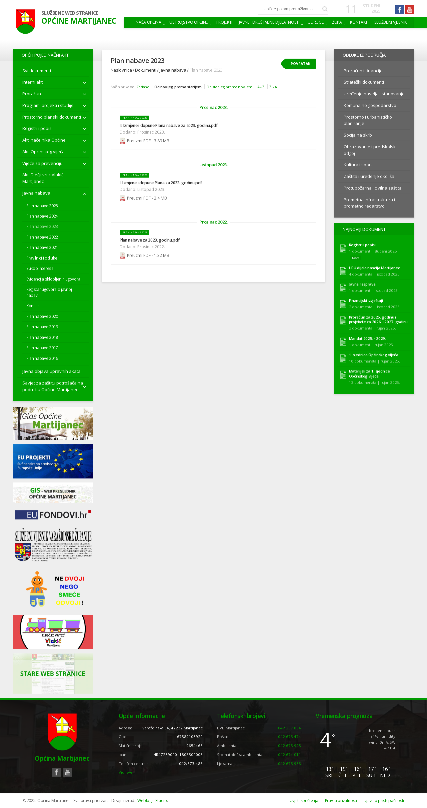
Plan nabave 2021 (42, 247)
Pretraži (325, 9)
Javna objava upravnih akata (51, 371)
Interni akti (33, 82)
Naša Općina (148, 22)
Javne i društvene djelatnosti (269, 22)
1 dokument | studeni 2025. (373, 251)
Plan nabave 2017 (42, 347)
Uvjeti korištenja (304, 800)
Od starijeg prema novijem (229, 86)
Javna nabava (36, 193)
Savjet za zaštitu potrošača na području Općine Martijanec (52, 386)
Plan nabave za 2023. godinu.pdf (150, 240)
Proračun (31, 94)
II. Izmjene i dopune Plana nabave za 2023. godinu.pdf (169, 125)
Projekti (224, 22)
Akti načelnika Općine (44, 140)
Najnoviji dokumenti (365, 229)
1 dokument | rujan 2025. (371, 344)
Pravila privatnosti (341, 800)
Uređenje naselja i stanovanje (374, 94)
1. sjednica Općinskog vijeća (373, 355)
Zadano (142, 86)
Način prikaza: (122, 86)
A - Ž (261, 86)
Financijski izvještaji (366, 300)
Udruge (316, 22)
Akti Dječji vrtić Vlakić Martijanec (42, 178)
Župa (337, 22)
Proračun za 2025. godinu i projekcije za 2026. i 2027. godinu (378, 320)
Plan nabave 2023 (42, 226)
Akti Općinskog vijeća (43, 152)
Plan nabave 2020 (42, 316)
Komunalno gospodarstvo (370, 105)
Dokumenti (145, 70)
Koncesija (35, 305)
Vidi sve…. (127, 772)
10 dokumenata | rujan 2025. (374, 361)
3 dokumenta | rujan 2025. (372, 328)
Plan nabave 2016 (42, 358)
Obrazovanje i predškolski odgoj (370, 150)
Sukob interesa (40, 268)
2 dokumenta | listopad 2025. (375, 306)
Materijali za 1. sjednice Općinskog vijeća (369, 374)
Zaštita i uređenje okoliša (369, 176)
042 (289, 727)
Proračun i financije (363, 71)
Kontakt (359, 22)
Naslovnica (121, 70)
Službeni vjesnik (390, 22)
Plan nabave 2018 (42, 337)
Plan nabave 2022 (42, 237)
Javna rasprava (362, 284)
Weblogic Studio (152, 800)
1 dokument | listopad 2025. (374, 290)
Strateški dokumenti (364, 82)
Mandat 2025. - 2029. (367, 338)
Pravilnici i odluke (41, 258)
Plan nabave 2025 (42, 205)
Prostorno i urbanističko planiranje (368, 120)
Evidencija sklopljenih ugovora (53, 279)
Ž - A (273, 86)
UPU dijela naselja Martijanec (374, 268)
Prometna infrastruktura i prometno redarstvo (369, 203)
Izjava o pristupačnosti (384, 800)
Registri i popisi (37, 128)
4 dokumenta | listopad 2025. (375, 274)
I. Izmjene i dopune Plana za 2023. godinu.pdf (161, 183)
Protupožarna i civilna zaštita (373, 188)
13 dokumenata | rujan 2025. (374, 382)
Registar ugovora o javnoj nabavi (49, 292)
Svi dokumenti (36, 71)
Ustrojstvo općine (188, 22)
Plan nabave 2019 (42, 326)
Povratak (300, 63)
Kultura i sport (358, 165)
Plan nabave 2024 (42, 216)
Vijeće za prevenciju (42, 163)
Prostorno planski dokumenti (51, 117)
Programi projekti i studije (48, 105)
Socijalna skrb (358, 135)
